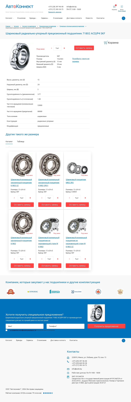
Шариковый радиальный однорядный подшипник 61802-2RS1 (48, 182)
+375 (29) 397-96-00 (55, 7)
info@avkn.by (72, 7)
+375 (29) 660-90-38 (79, 363)
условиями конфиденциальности (23, 330)
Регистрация (121, 11)
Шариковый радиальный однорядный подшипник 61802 (21, 241)
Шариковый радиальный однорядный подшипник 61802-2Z (21, 182)
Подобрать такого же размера (80, 60)
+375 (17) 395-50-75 (55, 9)
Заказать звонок (54, 12)
